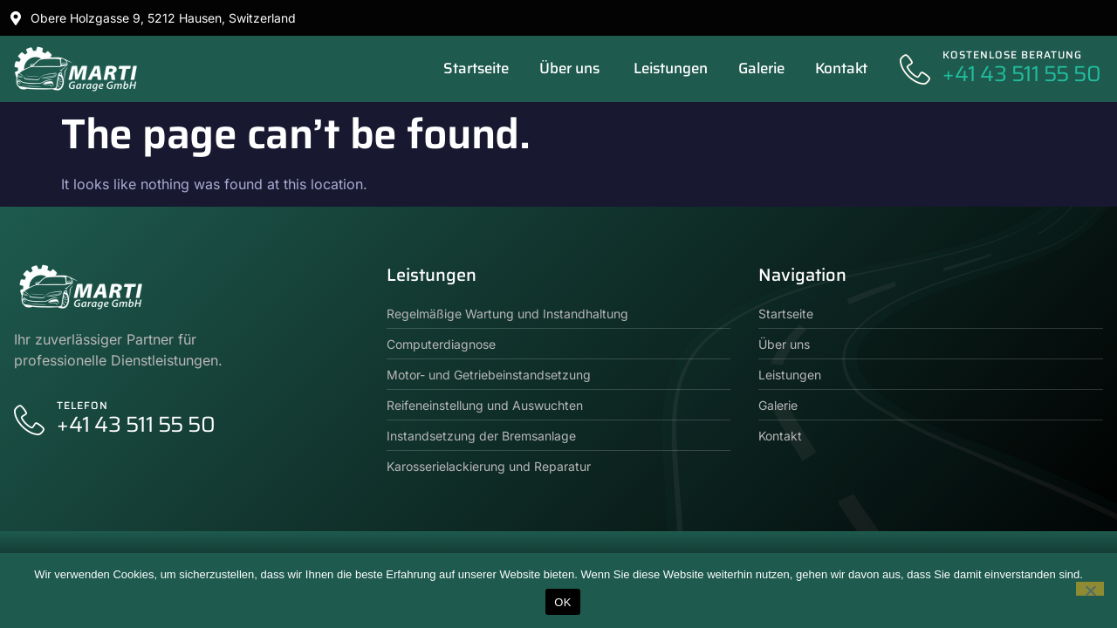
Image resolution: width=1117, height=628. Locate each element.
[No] (1090, 589)
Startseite (476, 68)
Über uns (571, 68)
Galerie (761, 68)
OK (562, 602)
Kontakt (841, 68)
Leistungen (671, 68)
